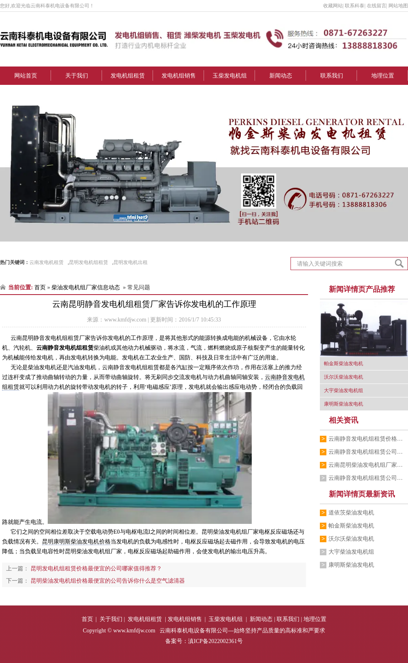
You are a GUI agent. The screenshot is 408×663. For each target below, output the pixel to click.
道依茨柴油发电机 (351, 513)
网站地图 (398, 6)
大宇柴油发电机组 (351, 552)
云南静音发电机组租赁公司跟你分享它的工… (368, 478)
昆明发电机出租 (130, 262)
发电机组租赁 (128, 76)
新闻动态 (280, 76)
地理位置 (382, 76)
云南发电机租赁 (46, 262)
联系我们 (331, 76)
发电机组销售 (179, 76)
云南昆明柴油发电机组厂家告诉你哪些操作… (368, 465)
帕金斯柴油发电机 (351, 526)
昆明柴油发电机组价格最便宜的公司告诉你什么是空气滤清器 (107, 581)
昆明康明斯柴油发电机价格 (76, 542)
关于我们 (76, 76)
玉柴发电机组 (230, 76)
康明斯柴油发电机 (351, 565)
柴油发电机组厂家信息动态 (85, 287)
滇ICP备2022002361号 (215, 641)
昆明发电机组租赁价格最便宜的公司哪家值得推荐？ (95, 568)
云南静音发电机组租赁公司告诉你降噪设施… (368, 452)
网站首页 (25, 76)
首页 (40, 287)
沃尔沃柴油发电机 (351, 539)
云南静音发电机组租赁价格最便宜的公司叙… (368, 439)
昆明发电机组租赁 (88, 262)
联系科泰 (354, 6)
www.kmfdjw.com (125, 320)
